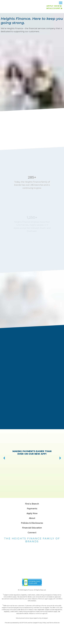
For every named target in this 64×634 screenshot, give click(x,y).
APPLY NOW (53, 6)
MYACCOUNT (53, 8)
